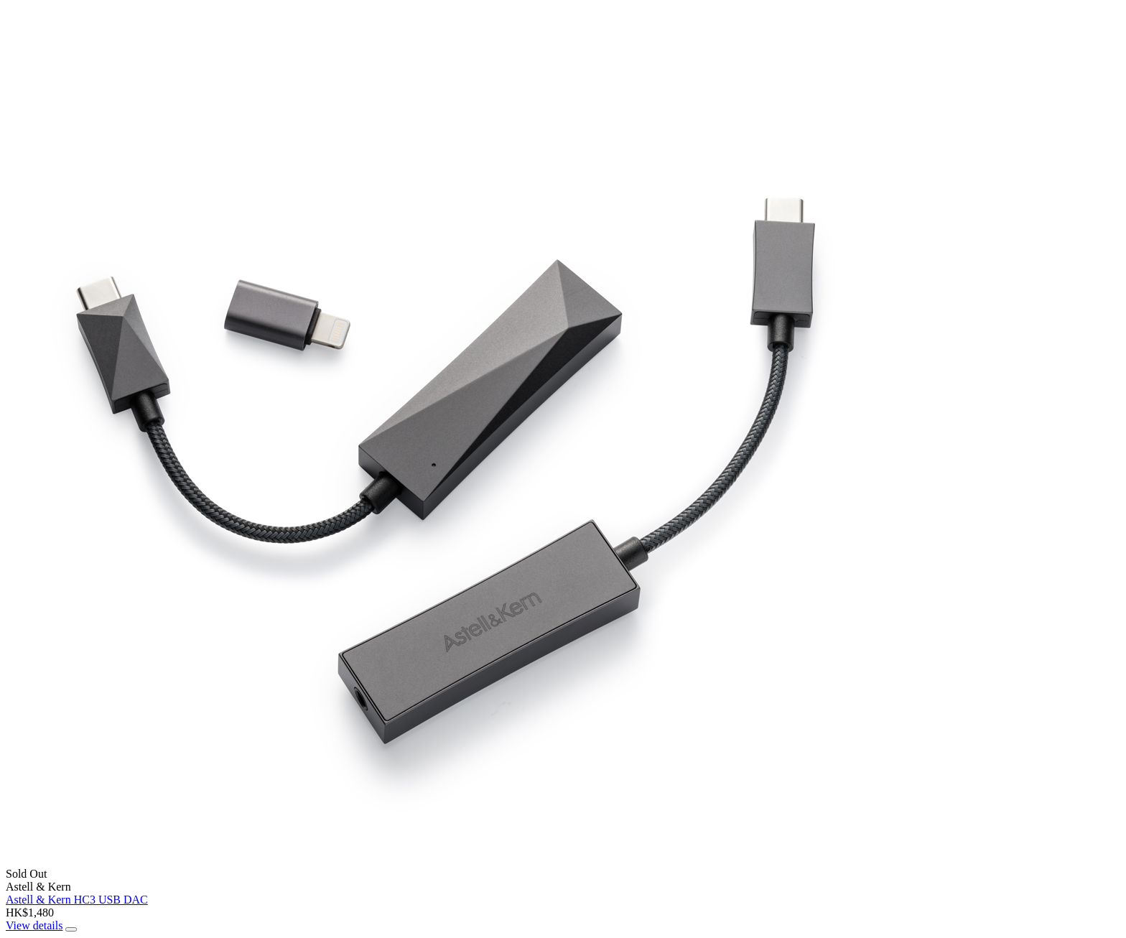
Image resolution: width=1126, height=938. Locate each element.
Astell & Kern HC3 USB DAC (77, 899)
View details (34, 925)
